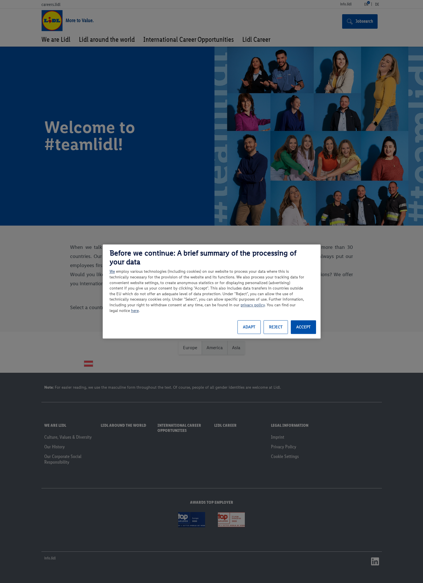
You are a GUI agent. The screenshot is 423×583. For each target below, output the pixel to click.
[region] (212, 291)
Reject (276, 327)
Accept (303, 327)
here (135, 310)
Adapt (249, 327)
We (112, 271)
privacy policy (253, 305)
